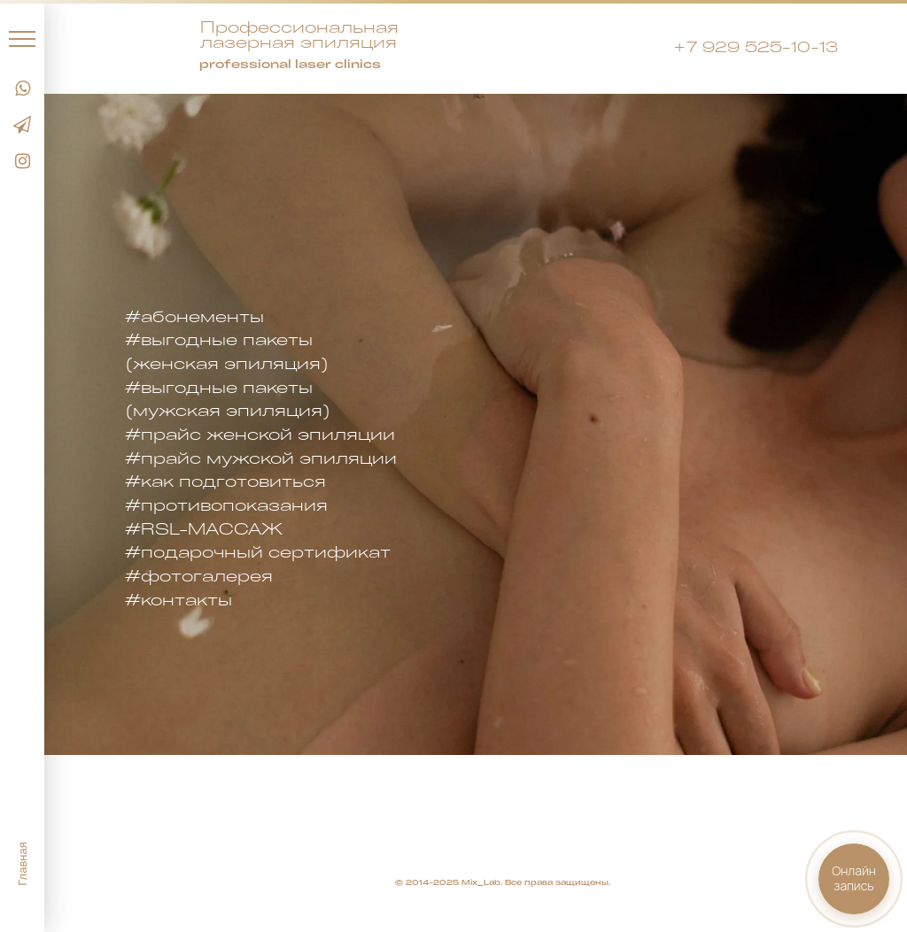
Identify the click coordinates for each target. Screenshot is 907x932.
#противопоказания (226, 504)
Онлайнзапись (854, 878)
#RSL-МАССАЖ (204, 528)
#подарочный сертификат (258, 551)
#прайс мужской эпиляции (261, 457)
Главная (22, 863)
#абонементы (194, 316)
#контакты (178, 599)
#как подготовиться (225, 480)
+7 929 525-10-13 (755, 46)
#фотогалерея (199, 575)
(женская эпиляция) (227, 363)
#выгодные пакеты (219, 339)
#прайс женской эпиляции (260, 433)
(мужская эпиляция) (227, 410)
